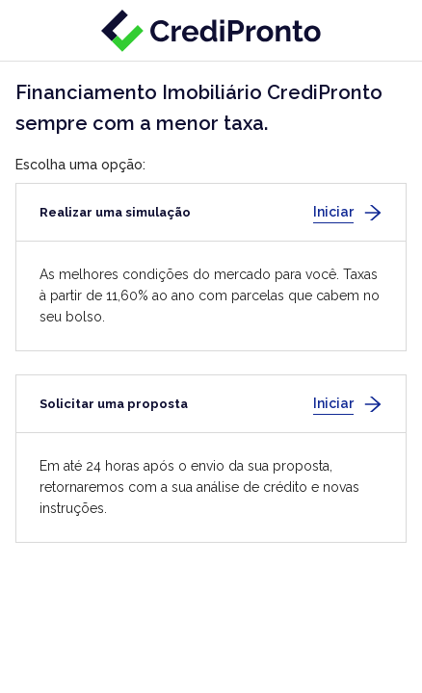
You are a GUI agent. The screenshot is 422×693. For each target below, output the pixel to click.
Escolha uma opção (79, 164)
